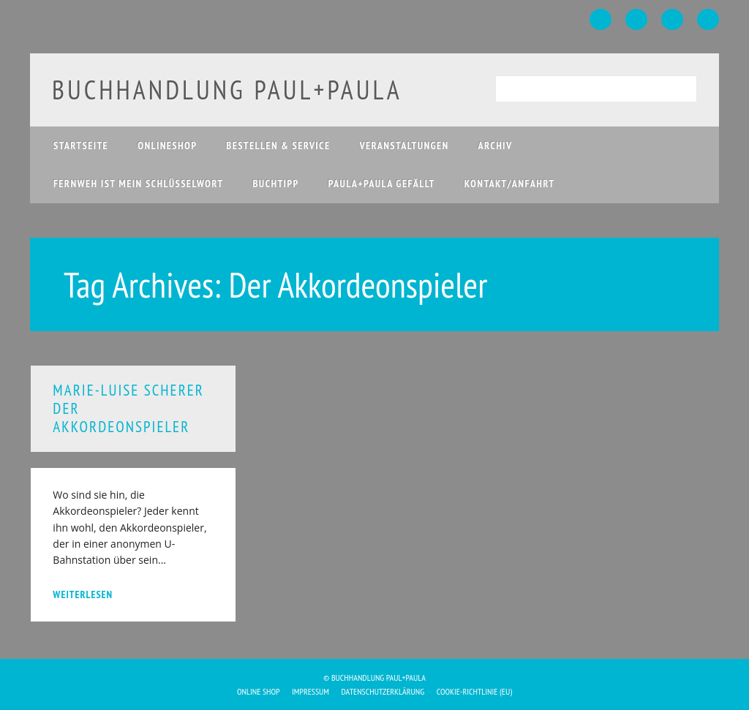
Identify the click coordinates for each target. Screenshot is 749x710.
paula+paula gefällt (381, 183)
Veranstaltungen (404, 145)
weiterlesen (83, 594)
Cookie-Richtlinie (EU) (474, 691)
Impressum (310, 691)
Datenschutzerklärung (383, 691)
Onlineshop (167, 145)
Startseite (80, 145)
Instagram (672, 19)
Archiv (495, 145)
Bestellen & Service (278, 145)
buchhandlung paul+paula (227, 89)
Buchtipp (275, 183)
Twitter (636, 19)
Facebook (600, 19)
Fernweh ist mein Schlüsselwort (138, 183)
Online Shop (258, 691)
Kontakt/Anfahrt (509, 183)
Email (708, 19)
